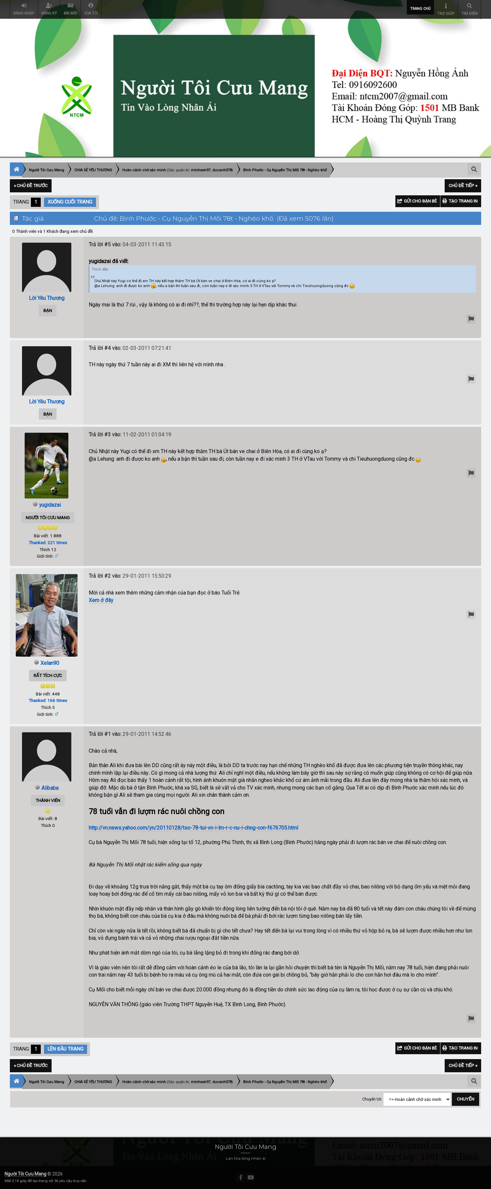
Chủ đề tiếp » (463, 185)
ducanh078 (222, 170)
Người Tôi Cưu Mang (25, 1174)
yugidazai (50, 505)
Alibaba (49, 788)
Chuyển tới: (372, 1099)
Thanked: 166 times (48, 700)
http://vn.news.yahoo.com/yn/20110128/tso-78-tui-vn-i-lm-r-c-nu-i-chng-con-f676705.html (193, 827)
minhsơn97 (200, 170)
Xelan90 (49, 663)
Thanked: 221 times (48, 542)
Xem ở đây (101, 600)
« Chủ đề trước (31, 185)
